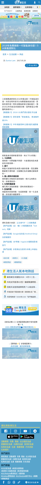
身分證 (6, 258)
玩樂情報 (28, 7)
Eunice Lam (10, 60)
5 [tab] (24, 16)
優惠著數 (16, 7)
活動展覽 (5, 441)
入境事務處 (31, 222)
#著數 (35, 476)
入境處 (24, 258)
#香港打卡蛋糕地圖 (8, 470)
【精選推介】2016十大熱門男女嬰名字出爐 (20, 112)
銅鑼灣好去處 (6, 444)
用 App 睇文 (33, 65)
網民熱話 (7, 262)
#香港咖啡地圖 (22, 470)
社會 (13, 446)
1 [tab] (16, 16)
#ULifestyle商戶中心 (24, 476)
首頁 (4, 54)
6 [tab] (26, 16)
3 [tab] (20, 16)
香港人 (15, 258)
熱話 (21, 54)
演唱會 (7, 7)
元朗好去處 (18, 444)
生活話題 (13, 54)
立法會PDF (21, 222)
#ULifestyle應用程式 (9, 473)
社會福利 (5, 449)
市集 (12, 441)
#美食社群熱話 (18, 468)
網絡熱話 (18, 262)
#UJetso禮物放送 (8, 476)
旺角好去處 (5, 446)
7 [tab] (21, 18)
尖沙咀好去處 (25, 441)
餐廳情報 (20, 446)
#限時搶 (21, 473)
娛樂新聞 (27, 11)
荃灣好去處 (28, 444)
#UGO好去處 (6, 468)
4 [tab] (22, 16)
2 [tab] (18, 16)
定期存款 (35, 11)
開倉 (17, 441)
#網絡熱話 (5, 478)
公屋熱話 (18, 11)
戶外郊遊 (29, 446)
